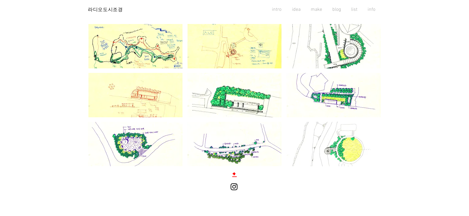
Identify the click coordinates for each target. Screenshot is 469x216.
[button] (135, 46)
